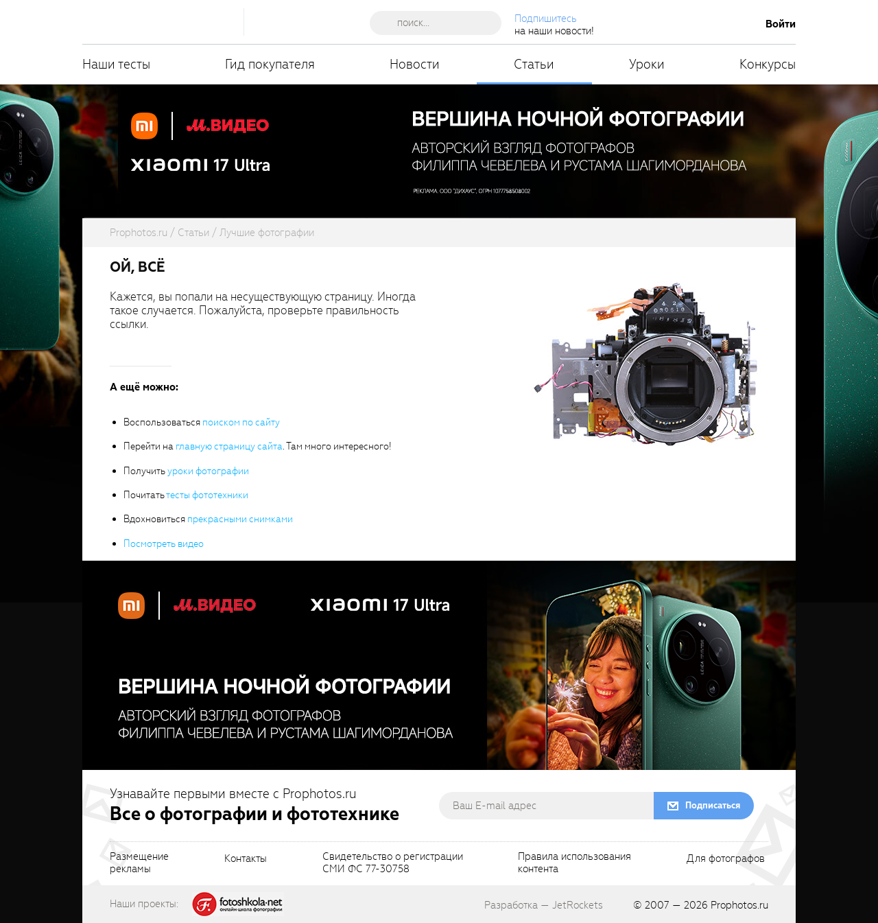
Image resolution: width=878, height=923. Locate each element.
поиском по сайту (241, 422)
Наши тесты (116, 64)
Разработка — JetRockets (543, 905)
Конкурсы (767, 64)
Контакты (245, 859)
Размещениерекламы (139, 863)
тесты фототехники (207, 495)
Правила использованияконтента (574, 863)
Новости (415, 64)
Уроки (647, 64)
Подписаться (712, 805)
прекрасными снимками (240, 519)
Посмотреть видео (163, 543)
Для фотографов (726, 859)
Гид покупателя (270, 64)
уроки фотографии (208, 471)
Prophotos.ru (739, 905)
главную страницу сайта (229, 446)
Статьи (534, 64)
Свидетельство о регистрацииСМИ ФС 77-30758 (392, 863)
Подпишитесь (545, 18)
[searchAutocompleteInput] (440, 22)
